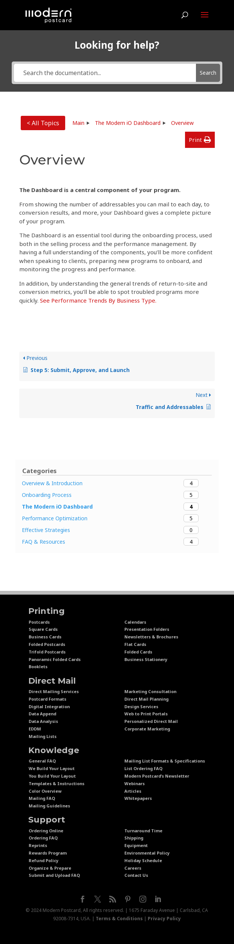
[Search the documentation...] (105, 73)
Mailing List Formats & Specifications (164, 761)
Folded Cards (138, 652)
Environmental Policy (147, 853)
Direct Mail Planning (146, 699)
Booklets (38, 666)
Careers (132, 868)
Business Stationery (145, 659)
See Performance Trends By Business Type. (98, 300)
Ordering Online (46, 830)
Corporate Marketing (147, 729)
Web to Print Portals (146, 713)
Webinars (134, 783)
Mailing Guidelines (49, 806)
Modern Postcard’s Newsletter (156, 776)
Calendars (135, 622)
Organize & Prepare (50, 868)
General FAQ (42, 761)
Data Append (42, 713)
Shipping (133, 838)
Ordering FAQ (43, 838)
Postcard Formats (47, 699)
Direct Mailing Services (54, 691)
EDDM (35, 729)
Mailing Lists (43, 736)
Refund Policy (43, 860)
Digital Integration (49, 706)
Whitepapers (138, 798)
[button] (200, 139)
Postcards (39, 622)
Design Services (141, 706)
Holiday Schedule (143, 860)
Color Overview (45, 791)
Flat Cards (135, 644)
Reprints (38, 845)
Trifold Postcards (47, 652)
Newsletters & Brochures (151, 637)
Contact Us (136, 875)
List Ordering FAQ (143, 768)
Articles (132, 791)
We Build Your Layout (52, 768)
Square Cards (43, 629)
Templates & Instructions (56, 783)
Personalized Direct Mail (151, 721)
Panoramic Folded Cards (55, 659)
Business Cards (45, 637)
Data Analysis (43, 721)
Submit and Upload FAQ (54, 875)
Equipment (136, 845)
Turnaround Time (143, 830)
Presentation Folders (146, 629)
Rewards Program (48, 853)
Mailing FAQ (42, 798)
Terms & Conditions (119, 918)
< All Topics (43, 123)
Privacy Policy (164, 918)
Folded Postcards (47, 644)
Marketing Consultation (150, 691)
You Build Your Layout (52, 776)
